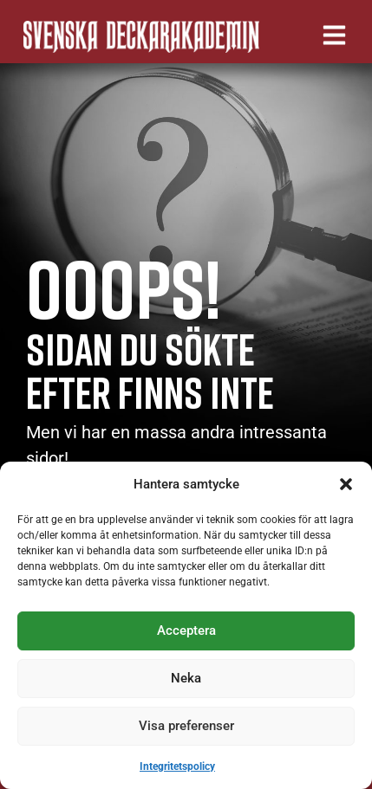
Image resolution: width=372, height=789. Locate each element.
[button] (346, 484)
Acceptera (186, 630)
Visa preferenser (186, 726)
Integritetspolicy (177, 766)
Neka (186, 678)
